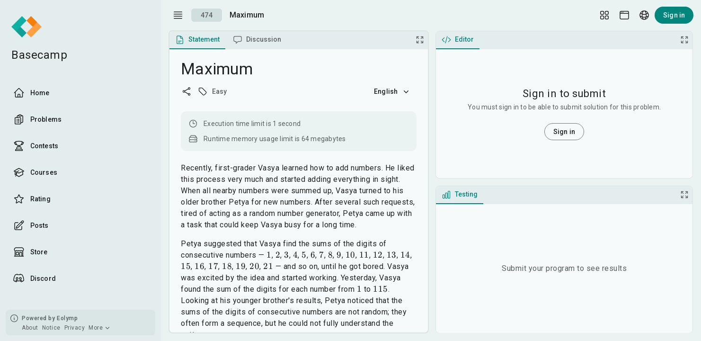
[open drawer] (178, 15)
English (392, 91)
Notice (51, 327)
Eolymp (67, 318)
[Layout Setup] (604, 15)
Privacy (74, 327)
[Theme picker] (624, 15)
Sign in (674, 15)
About (30, 327)
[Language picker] (644, 15)
